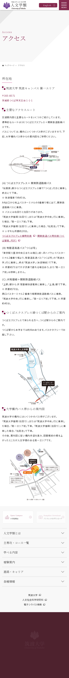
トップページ (10, 65)
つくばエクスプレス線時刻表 (17, 235)
